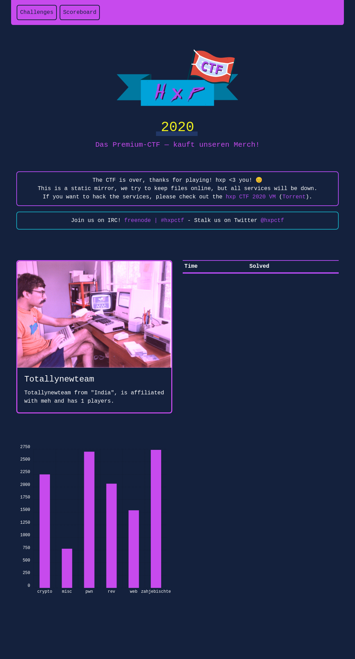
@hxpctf (272, 220)
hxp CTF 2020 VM (251, 197)
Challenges (36, 12)
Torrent (293, 197)
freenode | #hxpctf (154, 220)
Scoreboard (79, 12)
